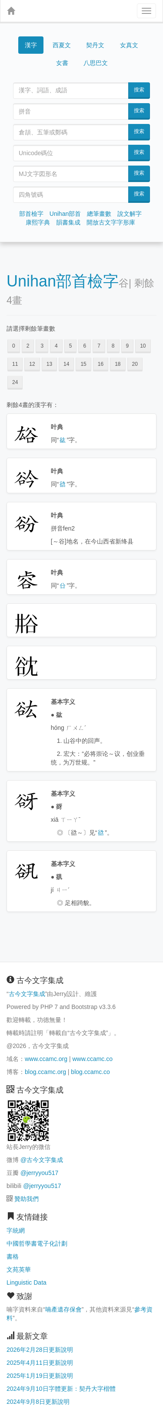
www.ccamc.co (92, 1058)
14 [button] (66, 364)
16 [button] (100, 364)
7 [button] (98, 346)
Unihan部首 (65, 213)
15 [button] (83, 364)
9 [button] (127, 346)
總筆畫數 (99, 213)
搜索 (139, 90)
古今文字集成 (27, 993)
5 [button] (70, 346)
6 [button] (84, 346)
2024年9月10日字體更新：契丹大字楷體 (61, 1388)
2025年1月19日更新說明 (40, 1375)
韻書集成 (68, 222)
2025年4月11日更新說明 (40, 1362)
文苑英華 (19, 1269)
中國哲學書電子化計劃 (37, 1243)
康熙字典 (38, 222)
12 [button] (32, 364)
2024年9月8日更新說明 (38, 1401)
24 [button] (15, 382)
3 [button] (41, 346)
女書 (62, 62)
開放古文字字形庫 (110, 222)
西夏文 (62, 45)
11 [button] (15, 364)
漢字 (31, 45)
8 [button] (113, 346)
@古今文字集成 (41, 1159)
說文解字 (129, 213)
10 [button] (143, 346)
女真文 (129, 45)
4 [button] (56, 346)
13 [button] (49, 364)
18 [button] (117, 364)
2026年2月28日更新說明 (40, 1349)
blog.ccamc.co (90, 1071)
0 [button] (13, 346)
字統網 (16, 1230)
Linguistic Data (27, 1282)
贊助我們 (26, 1198)
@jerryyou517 (39, 1172)
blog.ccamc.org (45, 1071)
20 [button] (135, 364)
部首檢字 (31, 213)
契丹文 (95, 45)
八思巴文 (95, 62)
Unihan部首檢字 (63, 281)
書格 (13, 1256)
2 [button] (28, 346)
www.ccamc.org (46, 1058)
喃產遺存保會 (63, 1309)
